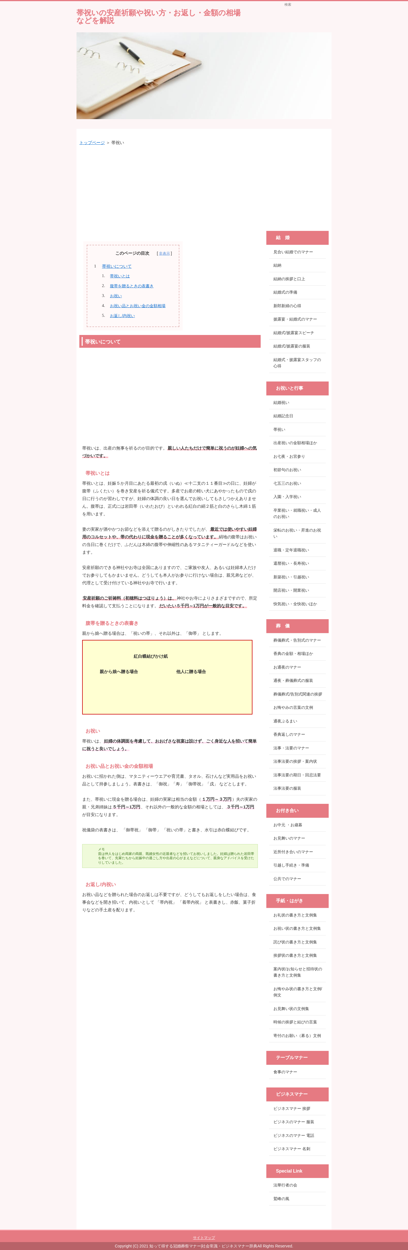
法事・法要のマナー (291, 748)
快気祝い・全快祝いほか (295, 604)
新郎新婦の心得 (287, 305)
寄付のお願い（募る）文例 (297, 1035)
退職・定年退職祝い (291, 550)
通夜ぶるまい (285, 721)
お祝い (116, 296)
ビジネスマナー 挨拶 (291, 1108)
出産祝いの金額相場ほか (295, 442)
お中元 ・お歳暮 (287, 825)
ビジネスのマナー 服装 (293, 1122)
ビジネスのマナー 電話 (293, 1135)
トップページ (92, 142)
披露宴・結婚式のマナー (295, 319)
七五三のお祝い (287, 483)
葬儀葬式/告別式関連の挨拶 (297, 694)
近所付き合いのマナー (293, 852)
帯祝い (279, 429)
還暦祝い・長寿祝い (291, 563)
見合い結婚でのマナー (293, 252)
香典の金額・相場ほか (293, 653)
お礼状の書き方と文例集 (295, 915)
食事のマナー (285, 1072)
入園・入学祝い (287, 496)
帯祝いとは (120, 276)
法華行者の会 (285, 1185)
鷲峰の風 (281, 1198)
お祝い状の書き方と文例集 (297, 928)
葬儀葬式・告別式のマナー (297, 640)
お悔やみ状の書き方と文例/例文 (297, 992)
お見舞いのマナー (289, 838)
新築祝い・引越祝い (291, 577)
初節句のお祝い (287, 469)
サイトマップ (204, 1238)
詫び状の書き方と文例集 (295, 942)
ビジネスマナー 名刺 (291, 1148)
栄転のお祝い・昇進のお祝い (297, 533)
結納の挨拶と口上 (289, 279)
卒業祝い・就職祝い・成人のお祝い (297, 513)
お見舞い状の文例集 (291, 1008)
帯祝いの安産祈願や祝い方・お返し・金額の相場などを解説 (158, 17)
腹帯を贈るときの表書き (132, 286)
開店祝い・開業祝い (291, 590)
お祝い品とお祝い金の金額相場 (137, 305)
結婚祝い (281, 402)
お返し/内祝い (122, 315)
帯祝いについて (117, 266)
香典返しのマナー (289, 734)
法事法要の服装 (287, 788)
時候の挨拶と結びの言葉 (295, 1022)
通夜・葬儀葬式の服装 (293, 680)
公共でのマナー (287, 878)
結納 (277, 265)
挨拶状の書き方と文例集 (295, 955)
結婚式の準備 (285, 292)
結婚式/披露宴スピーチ (293, 332)
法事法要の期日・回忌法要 (297, 775)
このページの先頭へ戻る (314, 1226)
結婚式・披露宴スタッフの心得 (297, 362)
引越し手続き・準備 (291, 865)
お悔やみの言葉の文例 (293, 707)
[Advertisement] (170, 191)
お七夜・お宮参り (289, 456)
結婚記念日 (283, 416)
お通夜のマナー (287, 667)
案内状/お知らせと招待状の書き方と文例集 (297, 972)
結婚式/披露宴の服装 (291, 346)
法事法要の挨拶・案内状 (295, 761)
